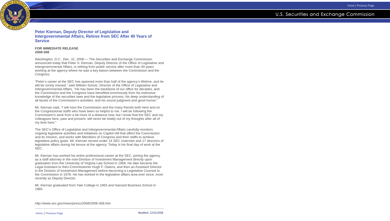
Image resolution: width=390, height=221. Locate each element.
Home (351, 5)
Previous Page (365, 5)
